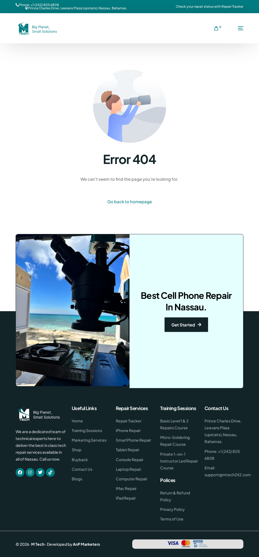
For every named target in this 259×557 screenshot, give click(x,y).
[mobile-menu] (235, 28)
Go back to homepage (129, 201)
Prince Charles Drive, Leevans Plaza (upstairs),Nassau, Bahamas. (77, 8)
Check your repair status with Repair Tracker (209, 6)
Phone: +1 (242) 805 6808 (39, 5)
